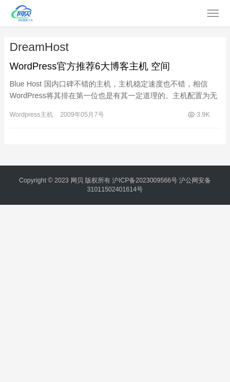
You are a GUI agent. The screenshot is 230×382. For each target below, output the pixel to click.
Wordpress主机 (31, 114)
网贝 (77, 180)
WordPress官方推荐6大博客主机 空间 (90, 66)
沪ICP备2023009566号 (145, 180)
